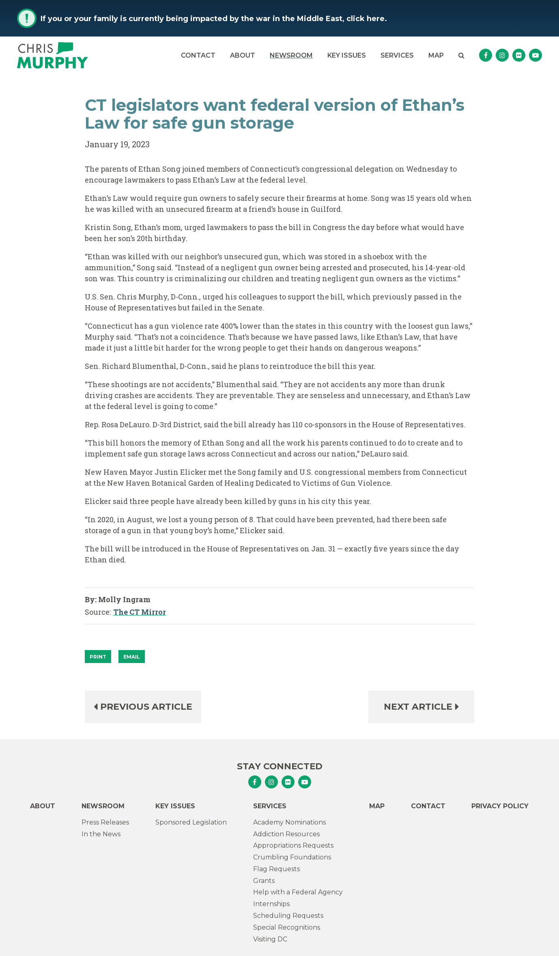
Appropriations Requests (293, 845)
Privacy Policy (500, 806)
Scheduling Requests (288, 915)
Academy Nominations (289, 822)
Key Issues (346, 55)
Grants (264, 881)
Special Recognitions (286, 927)
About (242, 55)
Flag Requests (276, 869)
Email (131, 657)
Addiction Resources (286, 834)
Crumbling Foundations (292, 857)
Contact (198, 55)
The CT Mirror (139, 612)
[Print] (98, 656)
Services (397, 55)
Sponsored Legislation (191, 822)
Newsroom (291, 55)
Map (436, 55)
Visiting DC (270, 939)
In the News (101, 834)
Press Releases (105, 822)
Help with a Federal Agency (298, 892)
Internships (271, 904)
